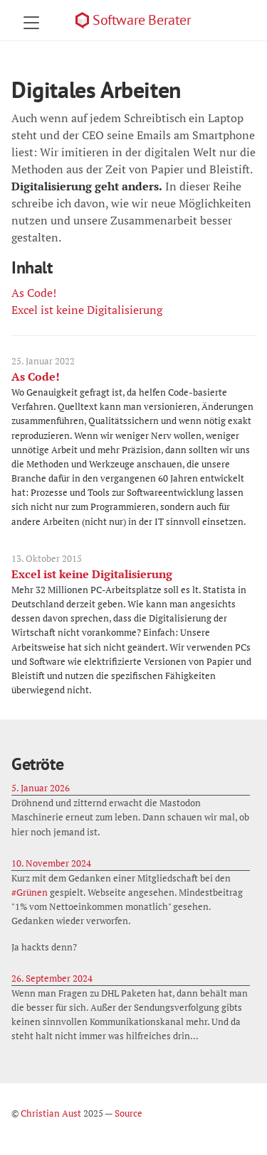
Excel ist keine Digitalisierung (86, 310)
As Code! (33, 292)
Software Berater (142, 20)
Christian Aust (51, 1113)
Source (128, 1113)
